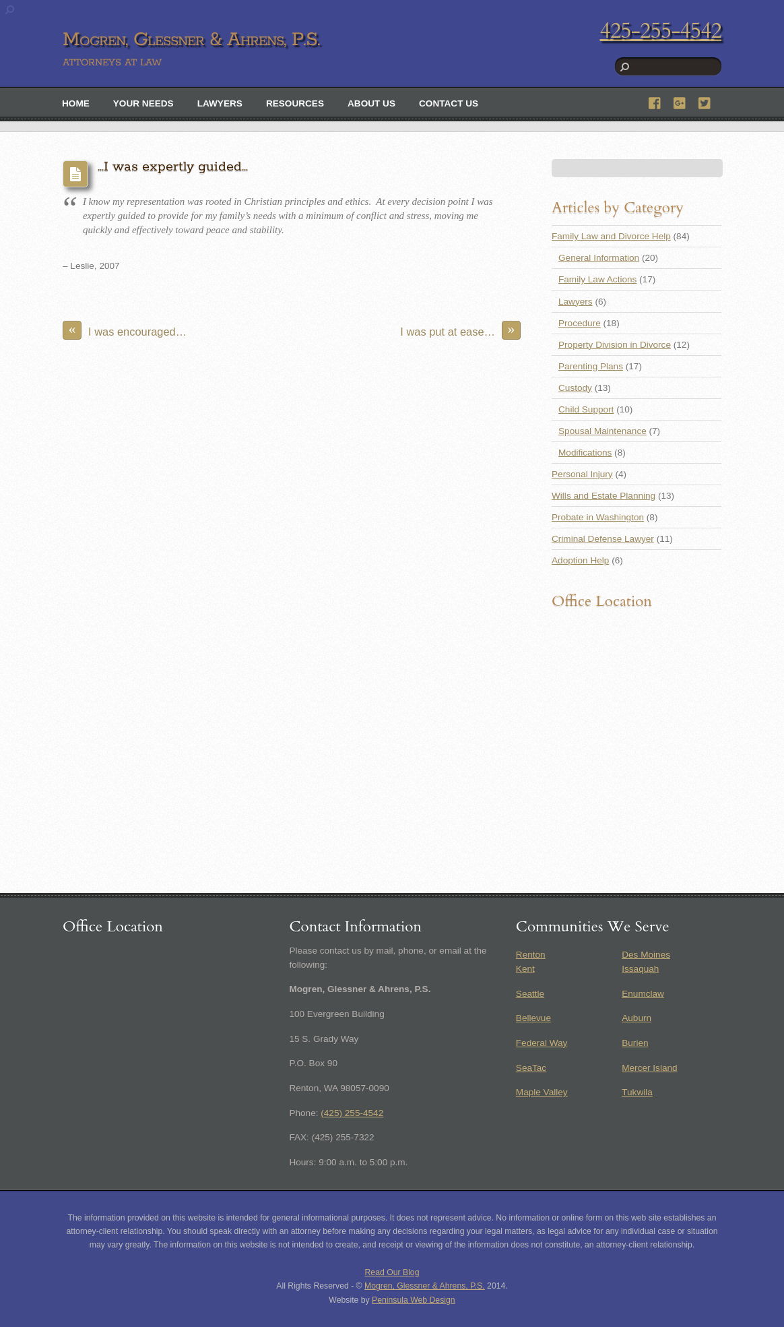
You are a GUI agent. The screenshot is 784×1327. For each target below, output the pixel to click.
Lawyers (219, 103)
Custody (575, 388)
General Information (598, 258)
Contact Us (448, 103)
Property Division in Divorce (614, 345)
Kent (525, 969)
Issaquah (640, 969)
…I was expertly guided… (173, 166)
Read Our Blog (392, 1272)
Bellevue (533, 1018)
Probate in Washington (598, 517)
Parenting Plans (590, 366)
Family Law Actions (597, 279)
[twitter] (705, 101)
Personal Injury (582, 474)
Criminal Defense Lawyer (603, 539)
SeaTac (531, 1068)
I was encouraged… (125, 330)
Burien (635, 1043)
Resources (295, 103)
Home (76, 103)
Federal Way (542, 1043)
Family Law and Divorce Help (611, 236)
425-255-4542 (660, 31)
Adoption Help (580, 560)
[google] (680, 101)
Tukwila (637, 1092)
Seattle (530, 994)
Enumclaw (643, 994)
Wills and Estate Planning (603, 496)
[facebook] (655, 101)
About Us (371, 103)
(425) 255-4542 (352, 1113)
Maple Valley (542, 1092)
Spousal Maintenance (602, 431)
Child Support (586, 409)
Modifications (585, 453)
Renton (531, 955)
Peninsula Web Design (413, 1300)
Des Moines (646, 955)
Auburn (636, 1018)
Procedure (579, 323)
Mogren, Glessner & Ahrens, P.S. (424, 1286)
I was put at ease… (460, 330)
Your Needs (143, 103)
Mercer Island (649, 1068)
